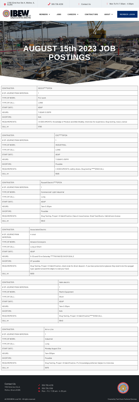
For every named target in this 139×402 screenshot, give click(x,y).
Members (44, 14)
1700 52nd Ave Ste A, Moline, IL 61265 (20, 4)
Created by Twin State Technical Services (122, 399)
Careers (73, 14)
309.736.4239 (57, 4)
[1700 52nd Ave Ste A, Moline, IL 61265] (5, 4)
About (108, 14)
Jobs (59, 14)
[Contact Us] (79, 4)
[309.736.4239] (49, 4)
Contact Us (86, 4)
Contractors (91, 14)
